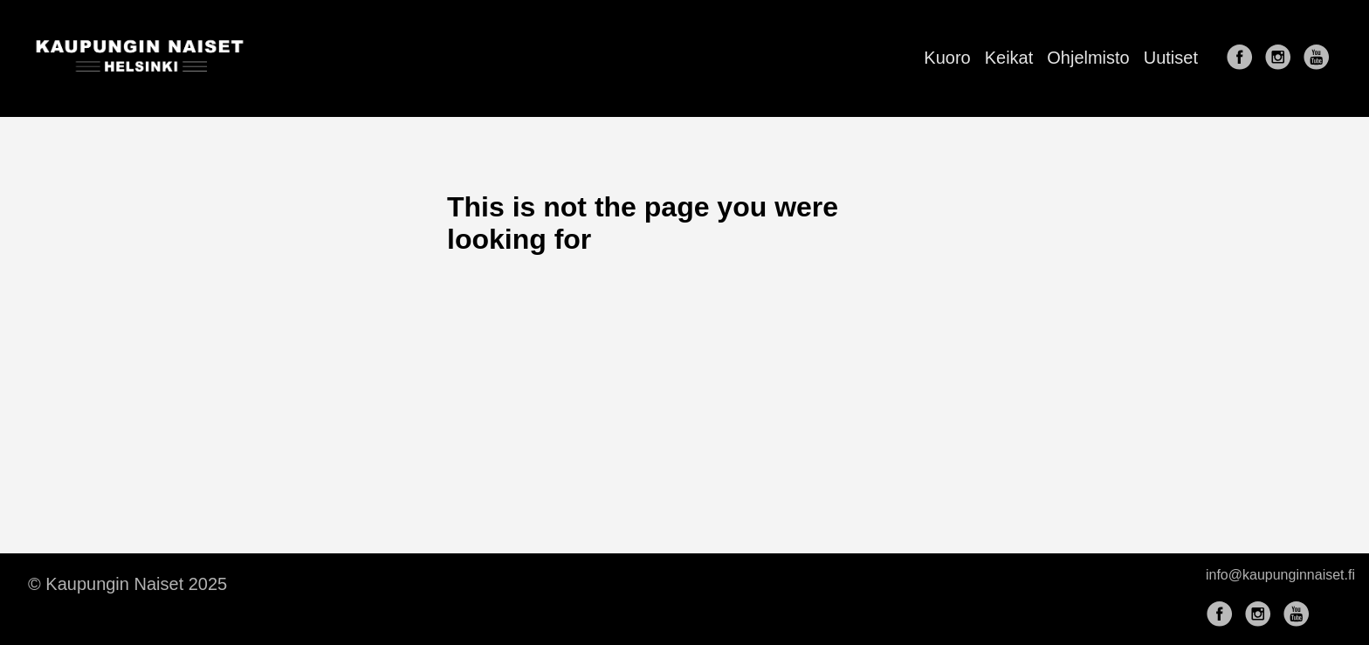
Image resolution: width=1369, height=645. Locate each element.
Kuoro (947, 57)
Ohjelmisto (1088, 57)
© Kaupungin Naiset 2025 (127, 584)
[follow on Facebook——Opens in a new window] (1243, 58)
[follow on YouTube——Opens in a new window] (1320, 58)
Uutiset (1171, 57)
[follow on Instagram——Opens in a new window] (1281, 58)
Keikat (1009, 57)
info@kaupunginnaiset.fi (1280, 574)
